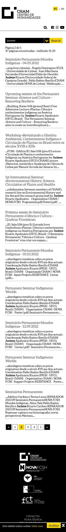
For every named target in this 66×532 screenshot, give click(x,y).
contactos (33, 516)
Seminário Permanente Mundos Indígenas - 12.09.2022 (29, 324)
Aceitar (54, 525)
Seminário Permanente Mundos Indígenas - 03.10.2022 (29, 252)
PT (55, 9)
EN (62, 9)
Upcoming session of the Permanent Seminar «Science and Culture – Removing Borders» (32, 97)
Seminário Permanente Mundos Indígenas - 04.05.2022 (29, 61)
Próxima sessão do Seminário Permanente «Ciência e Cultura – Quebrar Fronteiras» (29, 215)
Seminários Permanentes (24, 392)
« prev (8, 428)
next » (47, 427)
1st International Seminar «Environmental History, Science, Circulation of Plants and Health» (30, 180)
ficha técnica (33, 519)
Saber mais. (37, 526)
